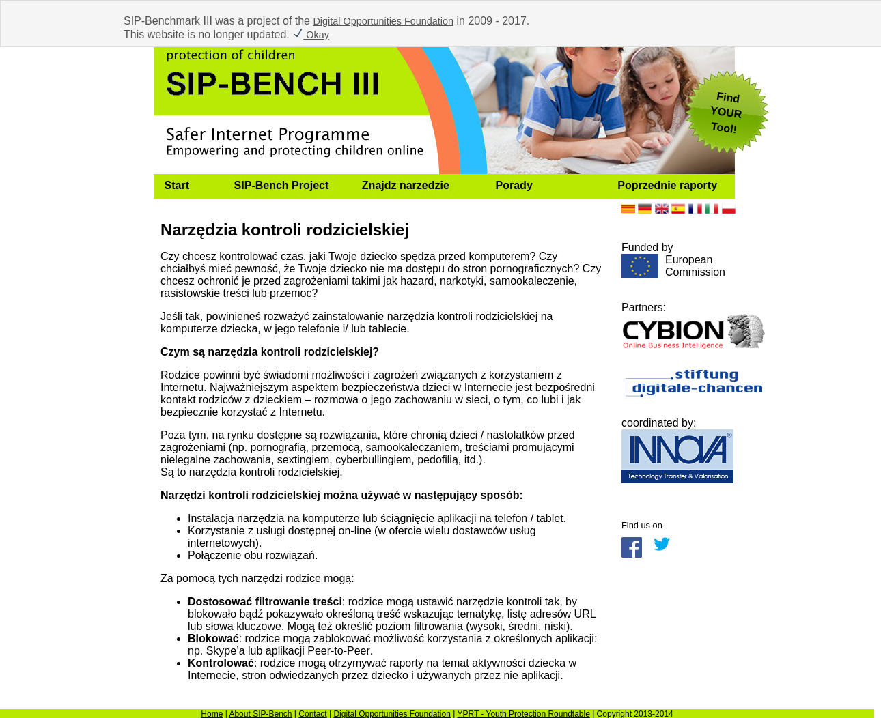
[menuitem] (188, 186)
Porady (514, 185)
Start (177, 185)
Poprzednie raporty (667, 185)
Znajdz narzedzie (405, 185)
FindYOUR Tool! (726, 112)
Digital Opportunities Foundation (383, 21)
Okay (310, 34)
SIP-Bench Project (281, 185)
